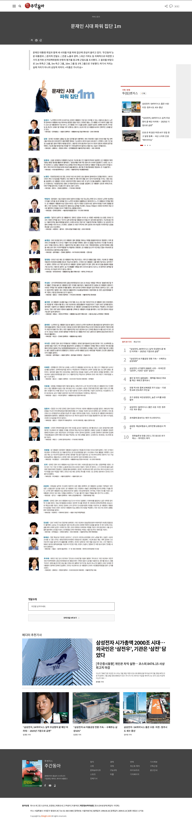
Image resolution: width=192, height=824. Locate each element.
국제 (112, 766)
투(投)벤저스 (130, 93)
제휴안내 (59, 806)
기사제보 (153, 762)
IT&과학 (113, 770)
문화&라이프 (95, 770)
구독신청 (153, 766)
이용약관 (75, 806)
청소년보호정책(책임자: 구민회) (107, 806)
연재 (132, 762)
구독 (143, 93)
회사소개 (33, 806)
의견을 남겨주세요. (38, 606)
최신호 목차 (135, 766)
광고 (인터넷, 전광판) (46, 806)
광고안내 (153, 770)
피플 (112, 774)
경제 (112, 762)
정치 (92, 762)
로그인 (177, 6)
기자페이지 (134, 774)
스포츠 (93, 774)
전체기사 (94, 778)
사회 (92, 766)
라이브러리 (134, 770)
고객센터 (67, 806)
